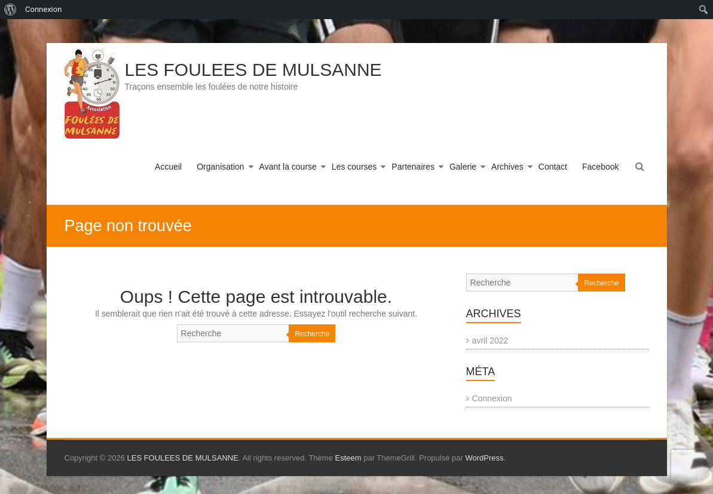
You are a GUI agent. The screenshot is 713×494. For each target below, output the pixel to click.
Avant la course (288, 166)
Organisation (220, 166)
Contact (552, 166)
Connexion (492, 398)
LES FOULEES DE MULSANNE (253, 69)
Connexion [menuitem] (43, 9)
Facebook (600, 166)
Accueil (168, 166)
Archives (507, 166)
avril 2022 (490, 340)
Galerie (462, 166)
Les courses (354, 166)
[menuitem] (10, 9)
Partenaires (412, 166)
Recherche (312, 334)
